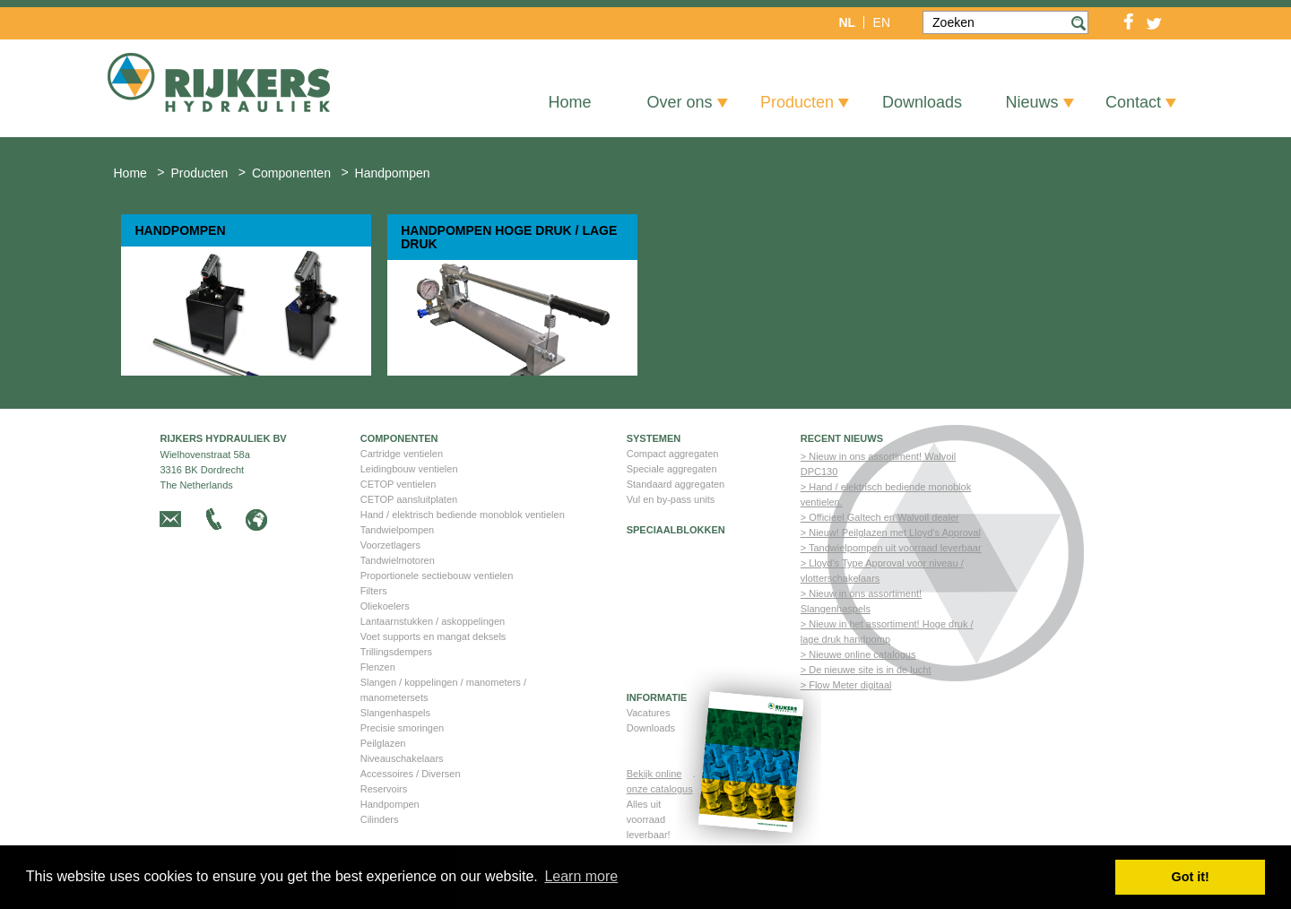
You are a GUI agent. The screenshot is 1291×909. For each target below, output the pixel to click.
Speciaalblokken (676, 530)
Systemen (654, 439)
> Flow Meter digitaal (846, 685)
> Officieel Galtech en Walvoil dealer (880, 517)
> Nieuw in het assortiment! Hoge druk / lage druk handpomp (887, 632)
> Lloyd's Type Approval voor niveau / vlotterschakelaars (882, 571)
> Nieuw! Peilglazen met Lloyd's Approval (891, 532)
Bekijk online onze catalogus (660, 781)
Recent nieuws (842, 439)
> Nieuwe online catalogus (858, 654)
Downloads (651, 728)
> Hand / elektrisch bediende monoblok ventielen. (886, 494)
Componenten (399, 439)
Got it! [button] (1190, 877)
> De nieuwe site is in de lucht (866, 669)
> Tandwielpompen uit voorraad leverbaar (891, 547)
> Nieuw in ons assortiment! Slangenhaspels (861, 601)
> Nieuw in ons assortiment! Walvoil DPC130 (879, 464)
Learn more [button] (581, 876)
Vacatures (649, 712)
